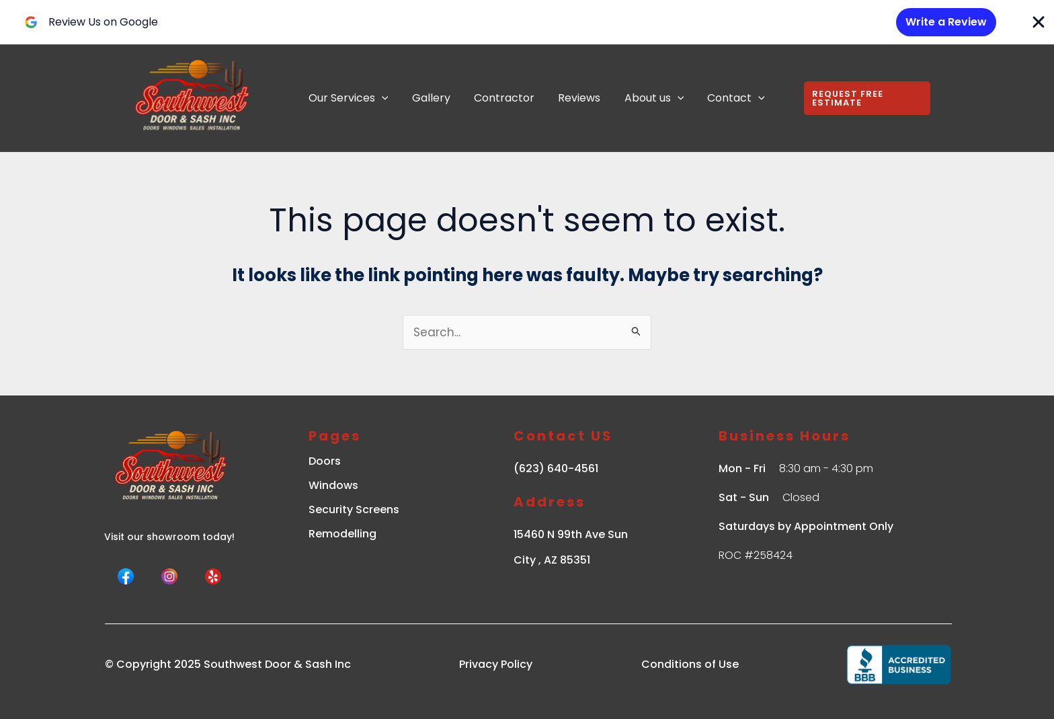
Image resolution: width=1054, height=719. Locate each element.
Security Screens (354, 509)
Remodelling (342, 533)
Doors (325, 461)
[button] (860, 97)
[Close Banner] (1038, 22)
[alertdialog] (527, 22)
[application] (380, 98)
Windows (333, 485)
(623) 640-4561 (556, 468)
